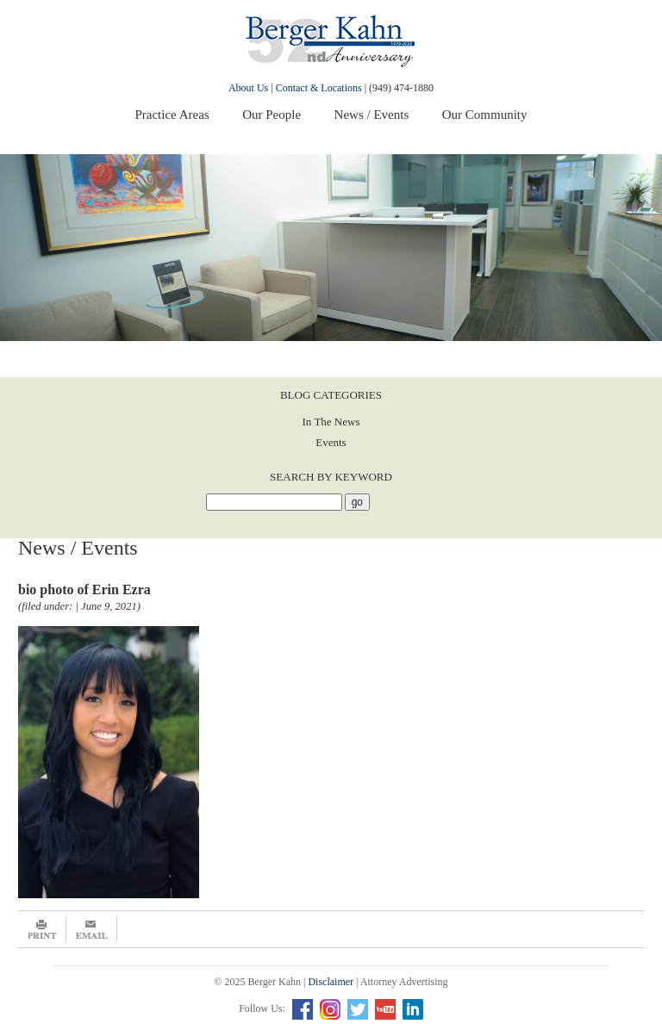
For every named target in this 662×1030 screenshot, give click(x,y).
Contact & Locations (319, 88)
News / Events (371, 114)
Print (42, 929)
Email (91, 929)
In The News (331, 421)
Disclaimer (330, 982)
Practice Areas (171, 114)
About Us (248, 88)
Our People (271, 114)
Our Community (485, 114)
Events (330, 442)
